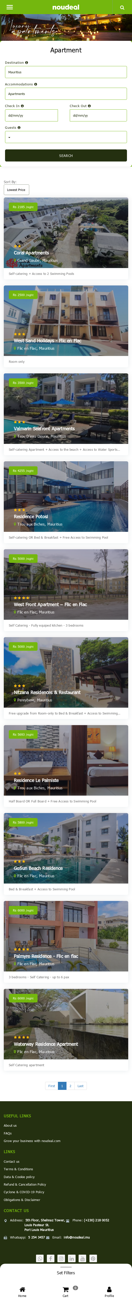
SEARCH (66, 155)
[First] (51, 1086)
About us (10, 1125)
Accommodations (21, 84)
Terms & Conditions (18, 1169)
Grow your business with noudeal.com (32, 1141)
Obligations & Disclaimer (22, 1200)
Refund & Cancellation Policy (25, 1184)
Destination (16, 62)
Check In (14, 106)
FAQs (8, 1133)
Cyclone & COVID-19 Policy (24, 1192)
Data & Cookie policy (19, 1177)
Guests (13, 127)
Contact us (11, 1161)
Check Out (80, 106)
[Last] (80, 1086)
